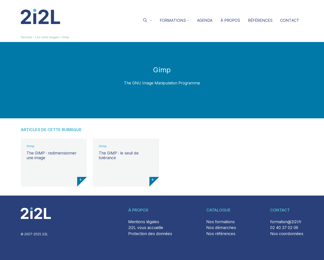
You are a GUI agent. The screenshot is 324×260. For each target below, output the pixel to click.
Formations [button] (173, 20)
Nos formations (220, 221)
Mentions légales (143, 221)
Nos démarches (221, 227)
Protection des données (150, 233)
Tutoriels (26, 37)
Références (260, 20)
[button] (147, 21)
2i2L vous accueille (145, 227)
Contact (289, 20)
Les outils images (47, 37)
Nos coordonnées (286, 233)
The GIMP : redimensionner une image (51, 155)
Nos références (220, 233)
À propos (230, 20)
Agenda (205, 20)
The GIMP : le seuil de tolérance (119, 155)
